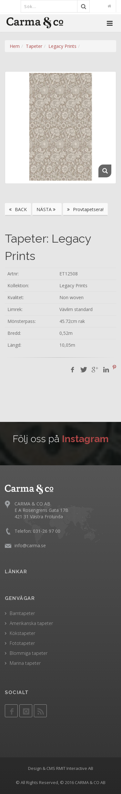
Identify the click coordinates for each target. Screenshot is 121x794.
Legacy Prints (62, 46)
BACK (18, 209)
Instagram (85, 438)
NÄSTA (46, 209)
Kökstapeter (22, 633)
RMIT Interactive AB (74, 768)
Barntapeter (22, 613)
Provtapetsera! (85, 209)
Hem (15, 46)
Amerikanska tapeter (31, 623)
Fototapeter (22, 643)
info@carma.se (30, 545)
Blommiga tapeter (28, 653)
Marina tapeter (25, 663)
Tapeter (34, 46)
